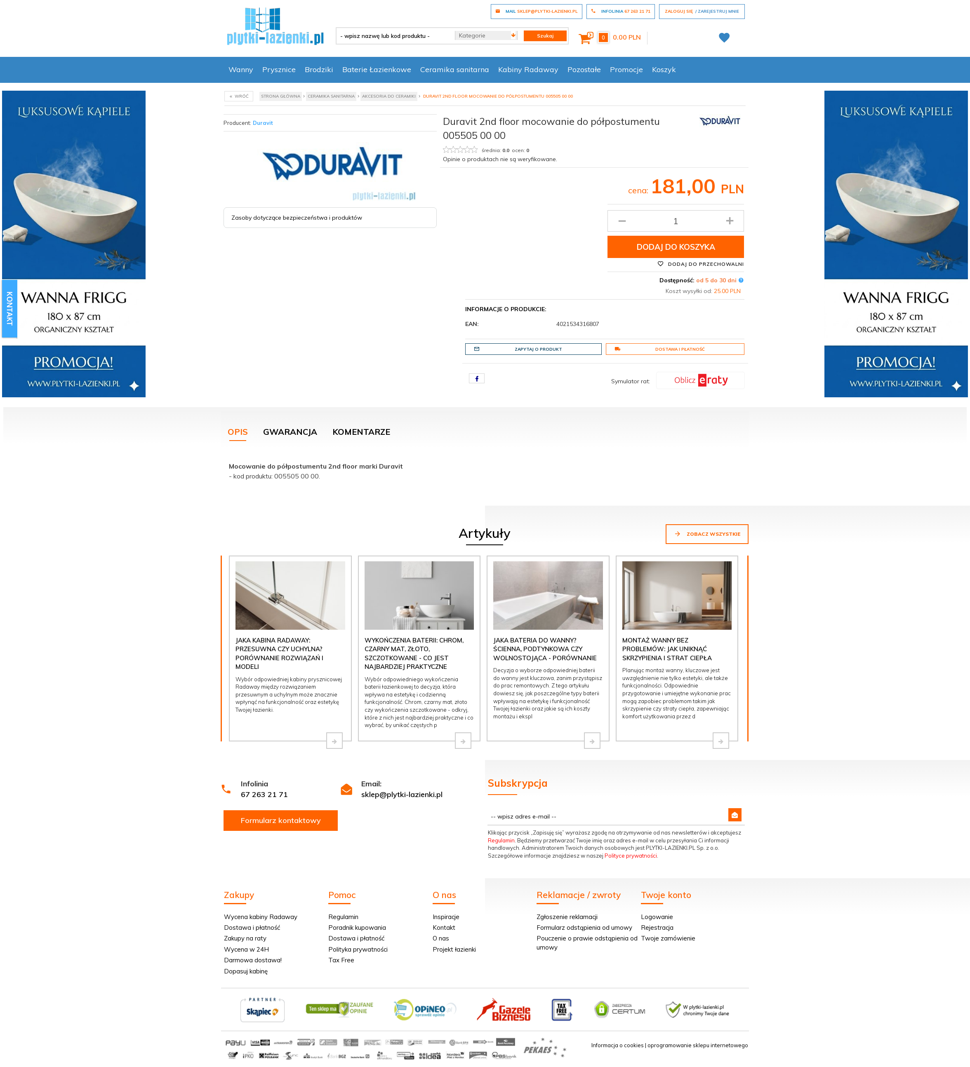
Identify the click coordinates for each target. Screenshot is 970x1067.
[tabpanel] (485, 469)
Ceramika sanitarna (454, 69)
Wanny (240, 69)
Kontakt (444, 927)
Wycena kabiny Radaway (260, 917)
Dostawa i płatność (659, 349)
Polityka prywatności (358, 949)
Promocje (626, 69)
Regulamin (501, 840)
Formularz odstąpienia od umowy (584, 927)
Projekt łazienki (454, 949)
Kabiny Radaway (528, 69)
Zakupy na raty (245, 938)
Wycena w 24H (246, 949)
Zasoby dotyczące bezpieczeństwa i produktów (296, 217)
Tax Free (341, 960)
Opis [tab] (238, 432)
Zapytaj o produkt (518, 349)
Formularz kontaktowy (281, 820)
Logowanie (657, 917)
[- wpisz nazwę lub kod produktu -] (392, 36)
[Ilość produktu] (676, 221)
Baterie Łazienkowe (376, 69)
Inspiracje (446, 917)
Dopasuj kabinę (246, 971)
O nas (441, 938)
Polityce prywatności (631, 855)
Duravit (263, 123)
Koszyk (664, 69)
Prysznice (279, 69)
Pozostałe (584, 69)
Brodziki (319, 69)
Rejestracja (657, 927)
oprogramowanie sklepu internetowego (697, 1045)
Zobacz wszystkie (707, 533)
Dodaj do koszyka (676, 247)
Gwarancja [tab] (290, 432)
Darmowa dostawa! (253, 960)
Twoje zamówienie (668, 938)
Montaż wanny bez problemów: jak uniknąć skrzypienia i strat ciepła (667, 649)
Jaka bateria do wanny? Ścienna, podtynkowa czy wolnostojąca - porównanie (545, 649)
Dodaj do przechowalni (700, 263)
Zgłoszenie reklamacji (567, 917)
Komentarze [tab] (361, 432)
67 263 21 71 (264, 794)
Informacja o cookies (617, 1045)
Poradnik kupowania (357, 927)
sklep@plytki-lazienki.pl (402, 794)
